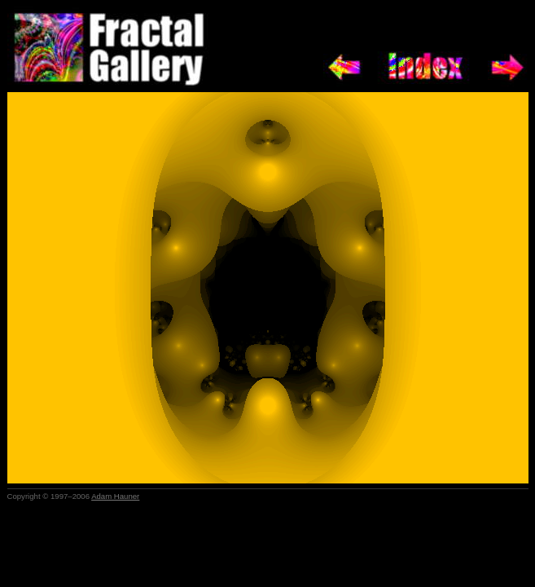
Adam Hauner (115, 496)
